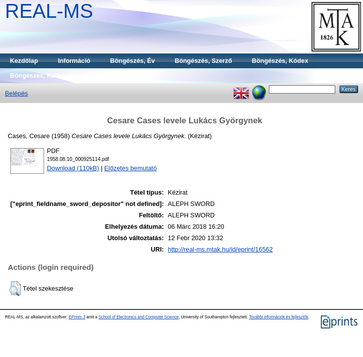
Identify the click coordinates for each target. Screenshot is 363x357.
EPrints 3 (77, 317)
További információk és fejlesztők (279, 317)
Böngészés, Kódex (280, 60)
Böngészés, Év (132, 60)
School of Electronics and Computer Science (139, 317)
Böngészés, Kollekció (42, 75)
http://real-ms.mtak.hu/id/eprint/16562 (220, 249)
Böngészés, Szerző (203, 60)
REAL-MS (49, 11)
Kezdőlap (24, 60)
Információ (74, 60)
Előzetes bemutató (130, 168)
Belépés (16, 93)
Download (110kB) (73, 168)
